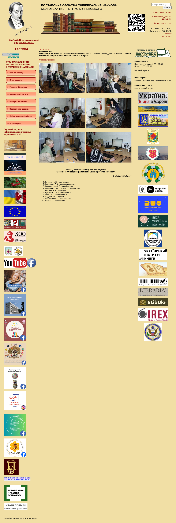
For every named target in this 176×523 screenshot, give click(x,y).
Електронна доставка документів (162, 18)
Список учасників (47, 60)
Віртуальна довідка (163, 23)
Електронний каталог (162, 12)
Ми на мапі (167, 36)
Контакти (168, 34)
